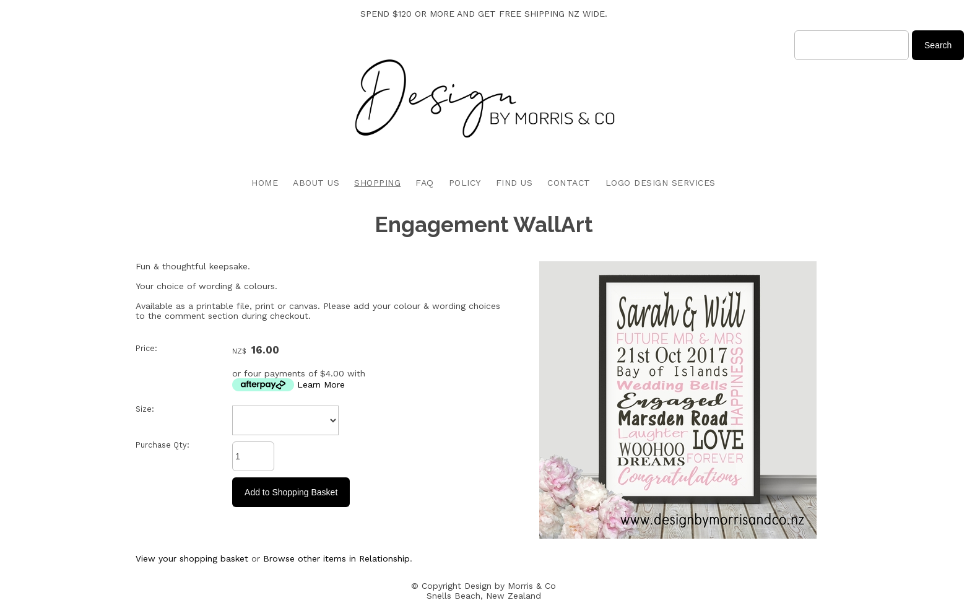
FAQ (424, 183)
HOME (264, 183)
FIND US (514, 183)
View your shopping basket (192, 558)
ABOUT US (316, 183)
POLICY (465, 183)
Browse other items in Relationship (336, 558)
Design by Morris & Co (510, 586)
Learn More (321, 384)
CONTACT (569, 183)
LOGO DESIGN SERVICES (660, 183)
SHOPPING (377, 183)
